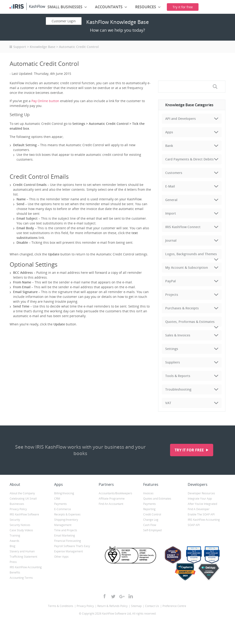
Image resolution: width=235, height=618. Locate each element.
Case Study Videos (21, 530)
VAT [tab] (168, 403)
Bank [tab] (169, 145)
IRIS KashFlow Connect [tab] (183, 227)
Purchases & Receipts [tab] (182, 308)
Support (19, 47)
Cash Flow (149, 525)
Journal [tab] (170, 240)
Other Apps (61, 557)
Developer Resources (201, 493)
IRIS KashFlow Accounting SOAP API (204, 522)
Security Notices (20, 525)
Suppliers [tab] (172, 362)
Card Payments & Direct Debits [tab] (189, 159)
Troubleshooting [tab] (178, 389)
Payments (60, 504)
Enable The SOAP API (201, 514)
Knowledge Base (42, 47)
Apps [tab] (169, 132)
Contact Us (152, 606)
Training (15, 535)
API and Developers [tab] (180, 118)
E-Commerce (62, 509)
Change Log (150, 520)
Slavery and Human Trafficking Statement (23, 554)
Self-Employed (152, 530)
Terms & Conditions (60, 606)
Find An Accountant (111, 504)
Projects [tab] (171, 294)
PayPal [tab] (170, 281)
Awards (14, 541)
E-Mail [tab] (170, 186)
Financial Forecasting (67, 541)
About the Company (22, 493)
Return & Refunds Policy (112, 606)
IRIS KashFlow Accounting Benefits (26, 569)
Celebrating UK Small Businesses (23, 501)
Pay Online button (45, 101)
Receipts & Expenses (67, 514)
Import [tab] (170, 213)
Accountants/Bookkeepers (115, 493)
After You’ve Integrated (202, 504)
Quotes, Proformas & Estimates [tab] (190, 321)
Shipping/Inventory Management (66, 522)
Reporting (149, 509)
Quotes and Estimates (157, 499)
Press (13, 562)
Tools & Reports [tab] (177, 376)
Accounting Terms (21, 578)
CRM (57, 499)
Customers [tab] (173, 173)
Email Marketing (64, 535)
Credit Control (152, 514)
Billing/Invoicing (64, 493)
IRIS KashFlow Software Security (24, 517)
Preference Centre (174, 606)
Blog (12, 546)
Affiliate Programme (112, 499)
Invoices (148, 493)
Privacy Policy (18, 509)
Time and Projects (65, 530)
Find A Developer (199, 509)
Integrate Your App (200, 499)
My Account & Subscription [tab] (186, 267)
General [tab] (171, 200)
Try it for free (190, 450)
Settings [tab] (171, 349)
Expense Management (68, 551)
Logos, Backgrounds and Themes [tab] (191, 254)
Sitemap (136, 606)
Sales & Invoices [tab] (177, 335)
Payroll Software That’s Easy (72, 546)
